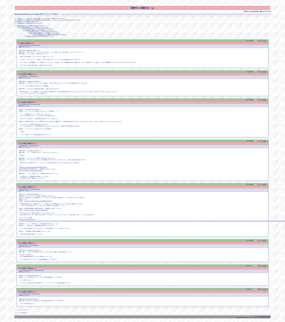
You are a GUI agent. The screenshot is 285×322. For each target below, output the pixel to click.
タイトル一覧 (33, 14)
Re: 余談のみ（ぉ (21, 23)
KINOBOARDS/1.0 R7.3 (242, 317)
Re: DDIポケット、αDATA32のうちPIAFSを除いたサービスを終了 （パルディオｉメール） (40, 20)
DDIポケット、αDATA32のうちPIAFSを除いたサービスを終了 (34, 18)
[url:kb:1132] (32, 150)
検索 (38, 14)
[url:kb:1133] (31, 194)
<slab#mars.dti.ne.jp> (34, 76)
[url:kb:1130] (31, 109)
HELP (21, 14)
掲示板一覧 (17, 14)
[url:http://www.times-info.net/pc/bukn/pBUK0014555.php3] (33, 167)
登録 (24, 14)
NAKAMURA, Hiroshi (264, 317)
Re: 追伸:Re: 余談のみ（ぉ (26, 27)
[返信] (264, 41)
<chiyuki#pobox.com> (35, 45)
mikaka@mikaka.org (265, 316)
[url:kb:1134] (32, 250)
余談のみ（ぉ (20, 21)
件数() (55, 14)
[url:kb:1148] (31, 275)
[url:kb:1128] (32, 81)
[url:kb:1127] (30, 50)
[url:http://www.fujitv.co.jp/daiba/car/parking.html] (30, 170)
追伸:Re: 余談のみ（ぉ (22, 25)
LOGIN (27, 14)
